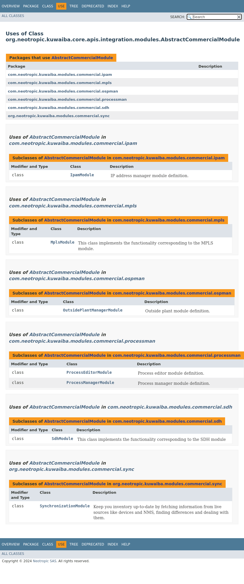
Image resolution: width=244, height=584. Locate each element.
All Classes (13, 16)
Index (113, 6)
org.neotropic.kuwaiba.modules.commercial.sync (59, 116)
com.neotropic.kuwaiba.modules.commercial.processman (67, 99)
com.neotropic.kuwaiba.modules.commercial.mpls (60, 83)
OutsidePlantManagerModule (93, 310)
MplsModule (62, 242)
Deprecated (93, 6)
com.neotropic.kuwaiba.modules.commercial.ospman (63, 91)
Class (47, 6)
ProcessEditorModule (89, 372)
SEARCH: (177, 17)
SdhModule (62, 438)
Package (31, 6)
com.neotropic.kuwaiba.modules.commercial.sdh (58, 108)
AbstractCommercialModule (82, 57)
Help (125, 6)
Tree (73, 6)
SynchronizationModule (65, 506)
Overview (11, 6)
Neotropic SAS (44, 561)
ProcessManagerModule (90, 382)
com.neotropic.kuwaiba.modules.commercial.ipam (60, 74)
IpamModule (82, 175)
